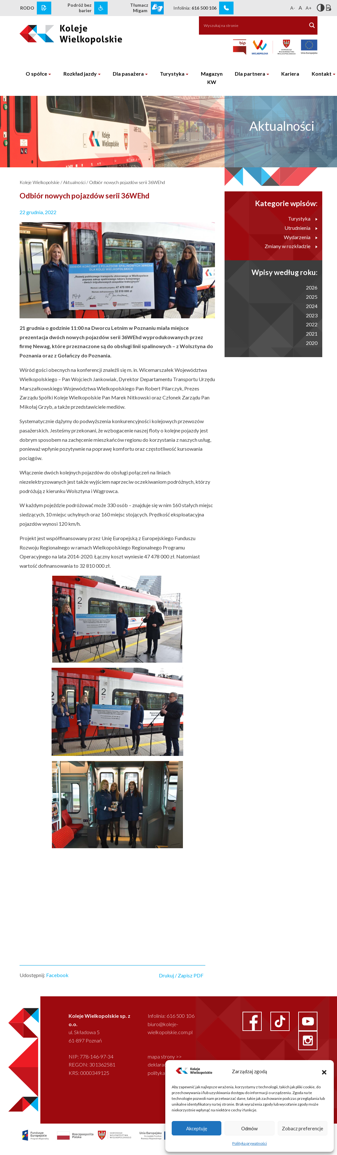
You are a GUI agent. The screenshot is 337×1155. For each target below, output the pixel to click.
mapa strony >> (165, 1056)
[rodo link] (44, 8)
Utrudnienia (300, 228)
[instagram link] (307, 1040)
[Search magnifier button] (312, 25)
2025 (311, 297)
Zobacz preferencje (302, 1128)
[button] (324, 1071)
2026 (311, 287)
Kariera (290, 74)
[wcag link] (101, 8)
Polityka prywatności (249, 1143)
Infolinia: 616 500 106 (171, 1016)
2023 (311, 315)
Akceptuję (196, 1128)
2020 (311, 343)
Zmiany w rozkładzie (291, 246)
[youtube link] (307, 1020)
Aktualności (74, 182)
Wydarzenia (300, 237)
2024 (311, 306)
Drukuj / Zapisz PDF (181, 975)
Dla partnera (250, 74)
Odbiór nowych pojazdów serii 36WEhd (127, 182)
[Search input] (249, 25)
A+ (309, 8)
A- (292, 8)
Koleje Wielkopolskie (40, 182)
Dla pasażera (128, 74)
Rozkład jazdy (80, 74)
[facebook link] (252, 1020)
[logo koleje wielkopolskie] (53, 31)
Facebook (57, 975)
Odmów (249, 1128)
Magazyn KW (212, 78)
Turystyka (172, 74)
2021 (311, 334)
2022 (311, 324)
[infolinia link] (226, 8)
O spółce (36, 74)
